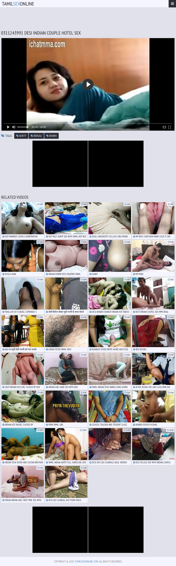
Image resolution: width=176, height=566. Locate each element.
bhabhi (51, 135)
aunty (21, 135)
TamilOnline (18, 3)
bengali (36, 135)
